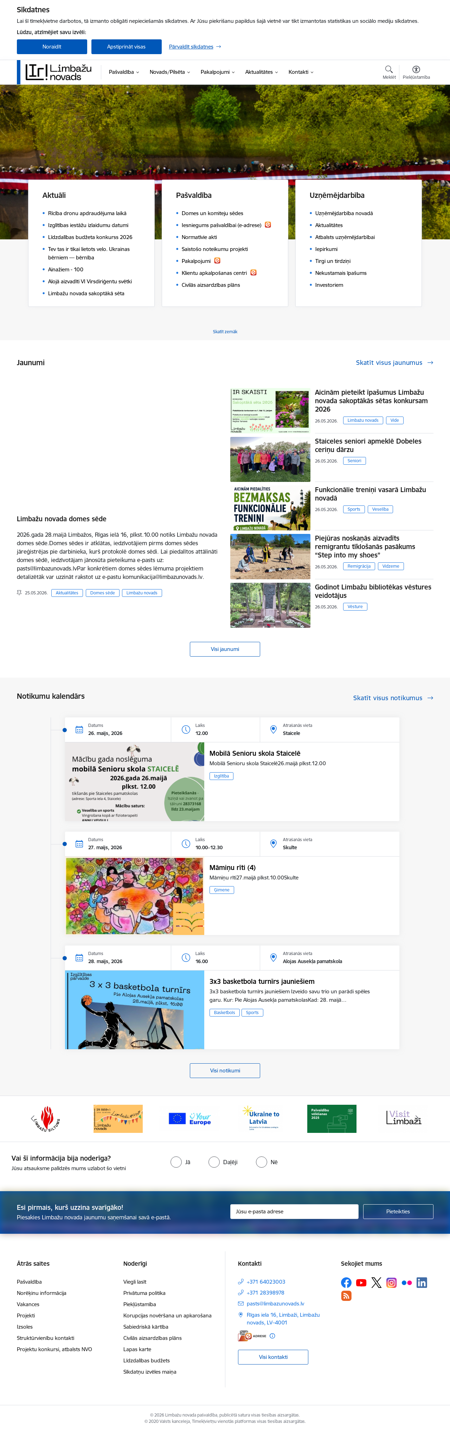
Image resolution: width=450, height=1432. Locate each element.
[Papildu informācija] (272, 1336)
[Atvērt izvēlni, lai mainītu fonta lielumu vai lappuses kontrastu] (416, 73)
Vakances (28, 1304)
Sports (354, 509)
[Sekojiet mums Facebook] (346, 1282)
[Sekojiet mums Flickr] (406, 1282)
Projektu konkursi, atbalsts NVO (54, 1349)
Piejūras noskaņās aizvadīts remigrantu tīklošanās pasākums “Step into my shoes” (365, 546)
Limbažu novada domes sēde (62, 519)
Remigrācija (359, 566)
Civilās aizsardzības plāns (152, 1338)
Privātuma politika (144, 1293)
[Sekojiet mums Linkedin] (422, 1282)
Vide (395, 420)
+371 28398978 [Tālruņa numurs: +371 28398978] (265, 1292)
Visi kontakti (273, 1357)
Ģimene (222, 889)
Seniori (354, 460)
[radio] (180, 1162)
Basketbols (224, 1012)
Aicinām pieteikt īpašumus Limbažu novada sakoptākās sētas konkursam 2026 (371, 400)
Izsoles (25, 1326)
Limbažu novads (142, 592)
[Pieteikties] (398, 1211)
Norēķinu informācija (41, 1293)
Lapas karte (137, 1349)
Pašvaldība (29, 1281)
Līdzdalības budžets (146, 1360)
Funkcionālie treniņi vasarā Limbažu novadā (370, 493)
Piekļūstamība (139, 1304)
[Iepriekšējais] (33, 1119)
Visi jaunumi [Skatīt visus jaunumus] (225, 649)
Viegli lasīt (134, 1281)
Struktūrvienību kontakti (45, 1338)
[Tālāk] (417, 1119)
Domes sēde (102, 592)
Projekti (26, 1315)
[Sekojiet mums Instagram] (391, 1283)
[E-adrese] (252, 1336)
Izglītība (221, 776)
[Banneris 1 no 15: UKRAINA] (260, 1118)
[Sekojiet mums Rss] (346, 1296)
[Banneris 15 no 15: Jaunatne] (189, 1118)
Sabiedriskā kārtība (145, 1326)
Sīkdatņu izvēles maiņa (149, 1371)
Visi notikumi (225, 1070)
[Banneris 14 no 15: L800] (118, 1118)
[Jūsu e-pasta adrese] (294, 1211)
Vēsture (355, 606)
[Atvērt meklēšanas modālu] (389, 73)
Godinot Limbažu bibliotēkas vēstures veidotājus (373, 591)
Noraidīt (52, 46)
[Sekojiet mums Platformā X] (376, 1282)
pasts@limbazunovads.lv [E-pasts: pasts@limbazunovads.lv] (275, 1303)
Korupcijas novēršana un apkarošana (167, 1315)
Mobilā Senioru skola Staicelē (255, 753)
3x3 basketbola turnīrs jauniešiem (262, 981)
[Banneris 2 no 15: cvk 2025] (331, 1118)
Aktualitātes (67, 592)
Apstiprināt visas (126, 46)
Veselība (380, 509)
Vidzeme (390, 566)
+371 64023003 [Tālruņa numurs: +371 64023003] (266, 1281)
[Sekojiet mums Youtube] (361, 1282)
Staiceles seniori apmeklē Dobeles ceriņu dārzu (368, 445)
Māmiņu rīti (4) (233, 867)
